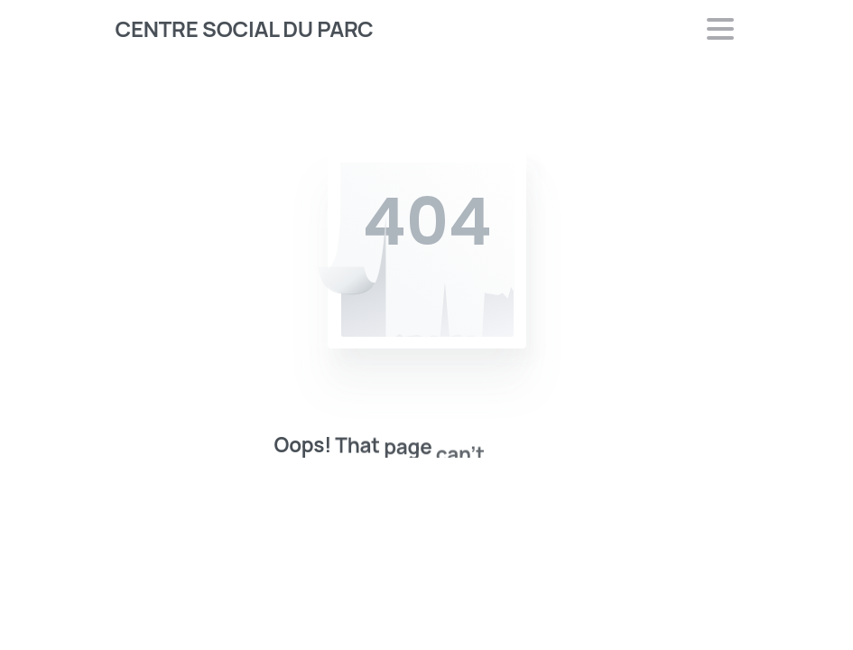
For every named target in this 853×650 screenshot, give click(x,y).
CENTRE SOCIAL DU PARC (245, 28)
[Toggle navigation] (720, 29)
